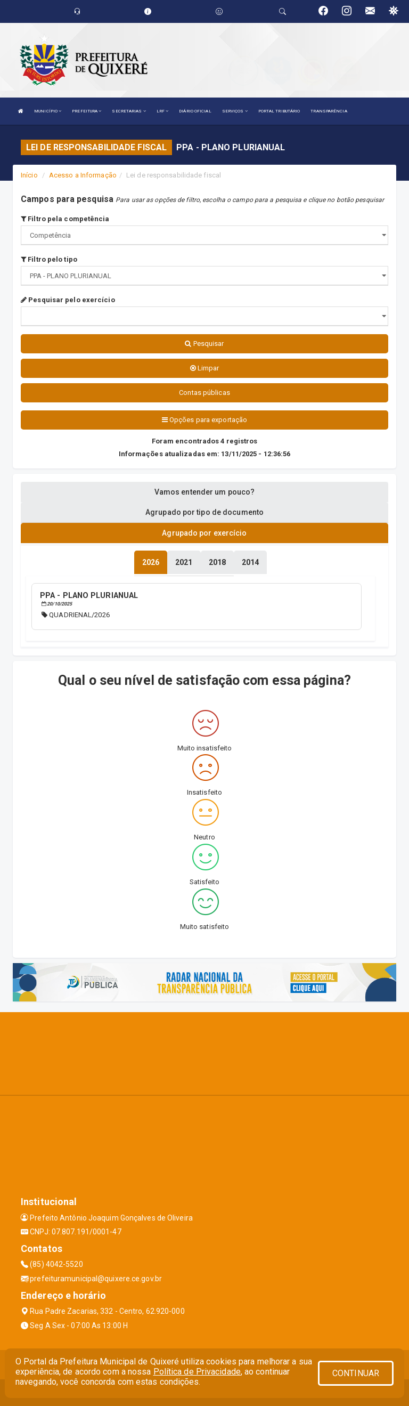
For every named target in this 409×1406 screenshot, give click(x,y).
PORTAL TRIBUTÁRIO (279, 111)
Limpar (204, 368)
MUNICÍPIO (47, 111)
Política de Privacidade (197, 1372)
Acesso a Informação (83, 175)
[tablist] (150, 562)
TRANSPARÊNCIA (328, 111)
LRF (163, 111)
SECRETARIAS (128, 111)
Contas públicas (204, 393)
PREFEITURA (86, 111)
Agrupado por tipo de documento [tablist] (204, 512)
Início (29, 175)
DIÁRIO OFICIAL (195, 111)
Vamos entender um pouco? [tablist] (204, 492)
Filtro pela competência (65, 219)
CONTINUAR (355, 1373)
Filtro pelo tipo (49, 259)
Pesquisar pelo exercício (68, 300)
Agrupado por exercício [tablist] (204, 533)
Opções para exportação (204, 420)
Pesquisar (204, 344)
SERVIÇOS (235, 111)
